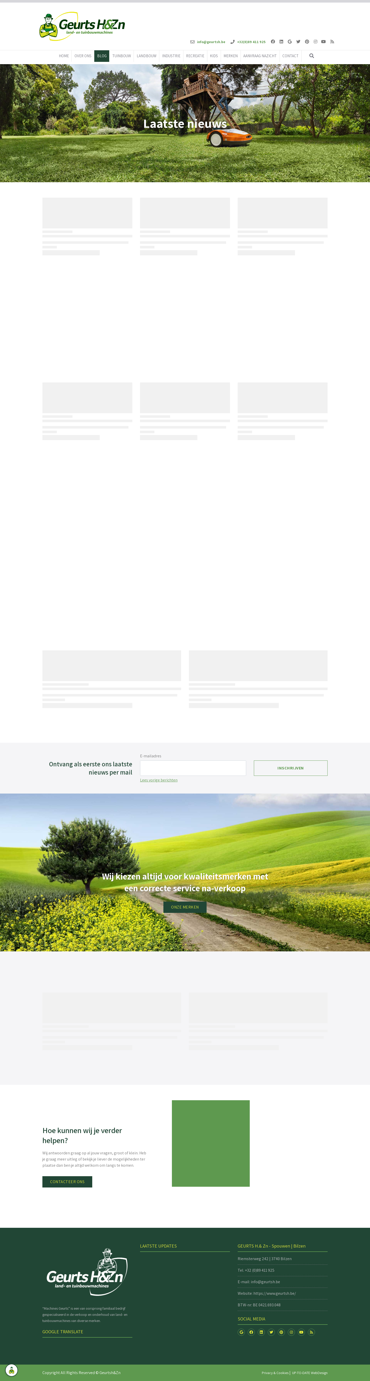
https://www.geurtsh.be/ (274, 1293)
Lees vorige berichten (159, 780)
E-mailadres (150, 756)
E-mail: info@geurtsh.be (259, 1282)
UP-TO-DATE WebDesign (310, 1372)
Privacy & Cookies (275, 1372)
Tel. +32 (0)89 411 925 (256, 1270)
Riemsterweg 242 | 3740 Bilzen (265, 1258)
